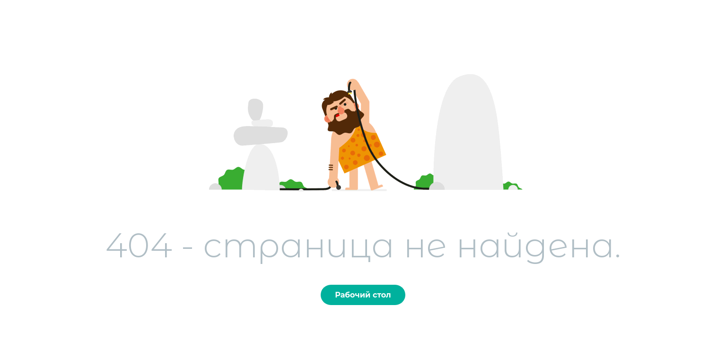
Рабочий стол (363, 294)
